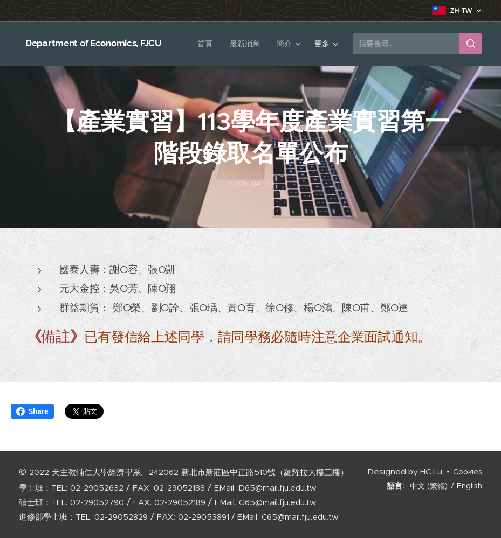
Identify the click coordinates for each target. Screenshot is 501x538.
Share (32, 411)
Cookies (467, 472)
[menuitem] (207, 43)
